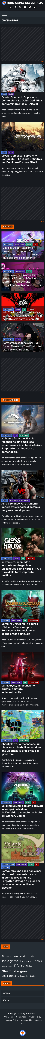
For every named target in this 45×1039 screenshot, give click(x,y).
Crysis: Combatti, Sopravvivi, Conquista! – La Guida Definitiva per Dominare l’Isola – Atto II (21, 159)
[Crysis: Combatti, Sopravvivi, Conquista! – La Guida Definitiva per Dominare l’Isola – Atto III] (22, 78)
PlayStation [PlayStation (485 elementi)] (27, 966)
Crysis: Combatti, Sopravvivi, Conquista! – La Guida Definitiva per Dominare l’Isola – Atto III (21, 101)
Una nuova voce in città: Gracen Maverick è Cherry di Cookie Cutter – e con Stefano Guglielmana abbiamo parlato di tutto (22, 281)
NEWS (29, 244)
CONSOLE (6, 620)
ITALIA (6, 1000)
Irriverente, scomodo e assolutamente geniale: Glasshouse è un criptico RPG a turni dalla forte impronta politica (21, 568)
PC (35, 244)
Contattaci (21, 1017)
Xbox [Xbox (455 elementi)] (32, 976)
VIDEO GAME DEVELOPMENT (19, 500)
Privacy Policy (35, 1017)
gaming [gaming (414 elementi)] (23, 956)
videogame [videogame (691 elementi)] (20, 971)
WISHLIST (31, 309)
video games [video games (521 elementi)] (9, 975)
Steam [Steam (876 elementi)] (6, 971)
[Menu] (4, 14)
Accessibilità (27, 1020)
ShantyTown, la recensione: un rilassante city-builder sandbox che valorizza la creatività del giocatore (21, 749)
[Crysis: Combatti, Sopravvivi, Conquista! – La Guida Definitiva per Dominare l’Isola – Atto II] (22, 136)
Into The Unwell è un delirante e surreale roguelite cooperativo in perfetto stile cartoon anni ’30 (22, 316)
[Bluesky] (29, 7)
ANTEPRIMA (8, 244)
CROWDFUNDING (8, 864)
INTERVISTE (20, 272)
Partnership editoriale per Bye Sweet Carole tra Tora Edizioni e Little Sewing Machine (22, 346)
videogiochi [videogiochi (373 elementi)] (23, 976)
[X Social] (10, 7)
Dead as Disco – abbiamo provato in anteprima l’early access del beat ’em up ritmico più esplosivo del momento (21, 252)
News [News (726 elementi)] (38, 961)
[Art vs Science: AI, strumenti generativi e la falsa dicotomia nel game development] (22, 484)
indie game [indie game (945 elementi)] (10, 961)
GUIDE (11, 94)
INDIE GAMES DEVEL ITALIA (25, 2)
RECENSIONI (24, 435)
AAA (4, 94)
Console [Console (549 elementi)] (6, 956)
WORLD (6, 993)
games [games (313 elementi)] (15, 956)
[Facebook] (15, 7)
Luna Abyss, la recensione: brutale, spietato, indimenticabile (18, 689)
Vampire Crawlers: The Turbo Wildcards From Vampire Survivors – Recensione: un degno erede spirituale (19, 628)
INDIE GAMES (19, 244)
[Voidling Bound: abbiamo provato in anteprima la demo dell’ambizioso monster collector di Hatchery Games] (22, 786)
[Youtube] (25, 7)
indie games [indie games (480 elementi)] (26, 961)
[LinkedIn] (34, 7)
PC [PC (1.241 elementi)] (16, 966)
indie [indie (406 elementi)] (32, 956)
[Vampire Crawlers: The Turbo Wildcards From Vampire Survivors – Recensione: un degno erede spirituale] (22, 604)
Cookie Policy (12, 1020)
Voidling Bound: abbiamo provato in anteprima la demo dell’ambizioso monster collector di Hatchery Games (22, 810)
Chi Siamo (8, 1017)
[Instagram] (20, 7)
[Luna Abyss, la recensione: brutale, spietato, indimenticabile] (22, 666)
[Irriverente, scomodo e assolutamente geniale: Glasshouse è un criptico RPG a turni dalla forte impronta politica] (22, 542)
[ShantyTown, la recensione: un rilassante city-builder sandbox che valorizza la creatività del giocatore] (22, 724)
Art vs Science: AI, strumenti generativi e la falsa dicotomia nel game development (20, 507)
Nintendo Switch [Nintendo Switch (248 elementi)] (7, 966)
